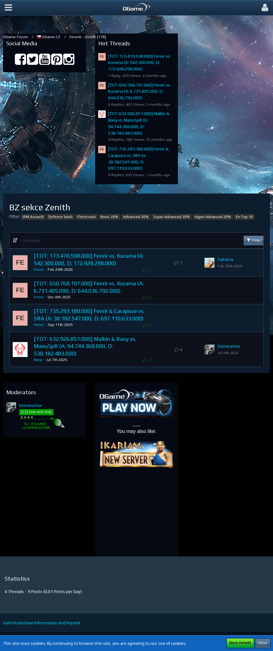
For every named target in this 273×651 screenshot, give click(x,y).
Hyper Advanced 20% (213, 217)
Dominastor (229, 346)
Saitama (225, 259)
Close (262, 643)
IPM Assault (33, 217)
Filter (253, 240)
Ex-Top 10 (244, 217)
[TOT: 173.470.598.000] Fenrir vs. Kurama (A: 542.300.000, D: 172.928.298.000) (139, 62)
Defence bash (60, 217)
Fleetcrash (86, 217)
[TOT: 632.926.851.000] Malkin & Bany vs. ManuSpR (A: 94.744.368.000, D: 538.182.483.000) (85, 346)
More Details (240, 643)
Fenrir (39, 269)
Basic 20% (109, 217)
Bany (38, 360)
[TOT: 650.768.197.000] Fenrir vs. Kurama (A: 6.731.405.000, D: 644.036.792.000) (139, 91)
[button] (8, 8)
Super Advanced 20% (171, 217)
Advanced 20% (136, 217)
